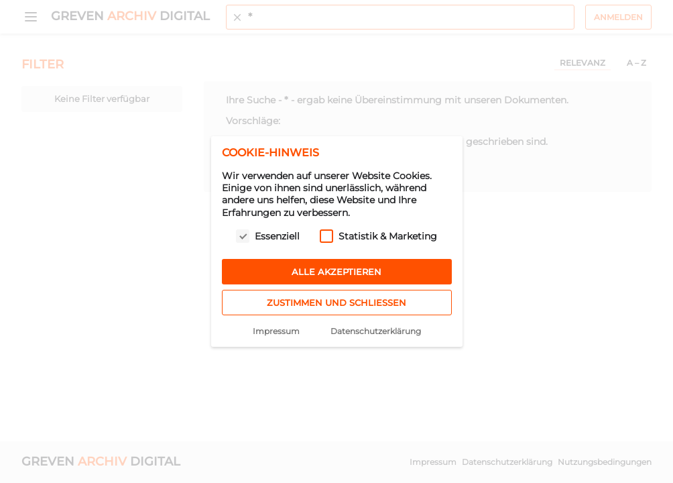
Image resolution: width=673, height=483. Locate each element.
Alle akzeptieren (336, 271)
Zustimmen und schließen (336, 302)
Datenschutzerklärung (375, 331)
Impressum (276, 331)
